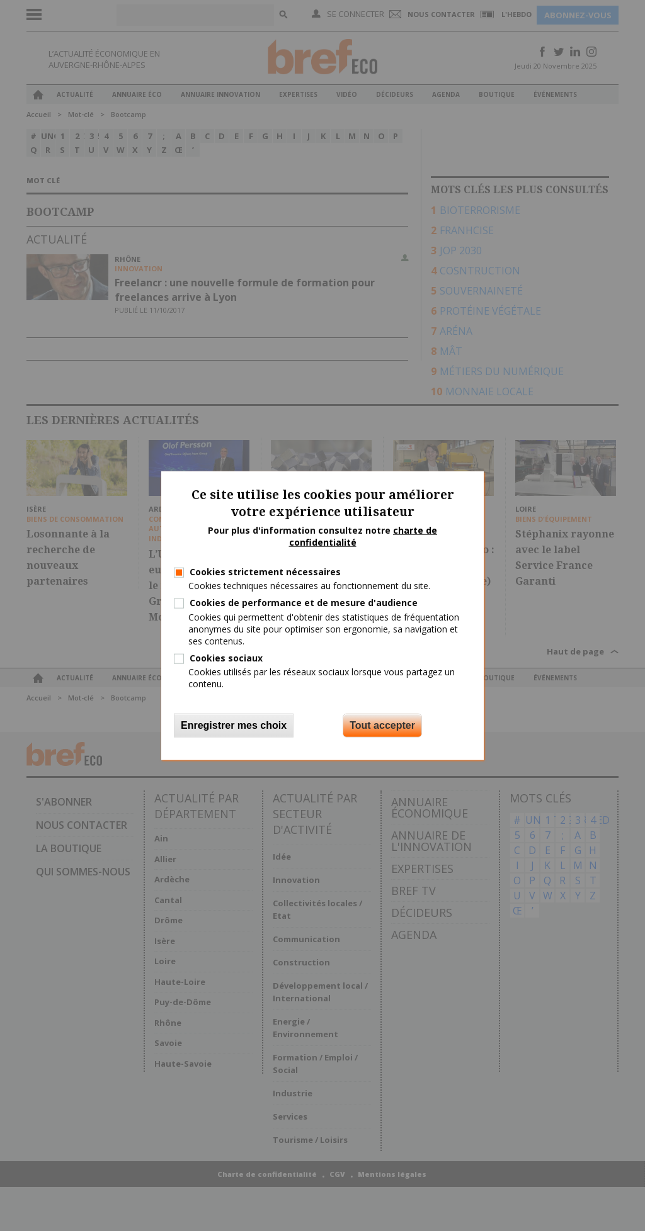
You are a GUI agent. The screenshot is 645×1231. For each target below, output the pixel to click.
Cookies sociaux (226, 658)
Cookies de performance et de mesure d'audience (304, 603)
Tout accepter (382, 724)
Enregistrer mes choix (234, 724)
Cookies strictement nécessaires (265, 572)
